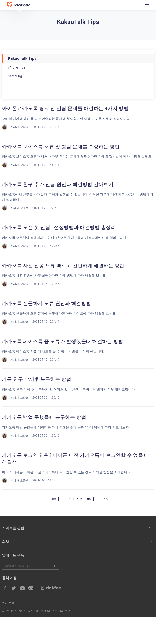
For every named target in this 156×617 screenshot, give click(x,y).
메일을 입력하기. (30, 566)
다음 (89, 499)
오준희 (24, 127)
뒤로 (53, 499)
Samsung (15, 76)
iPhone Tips (16, 67)
